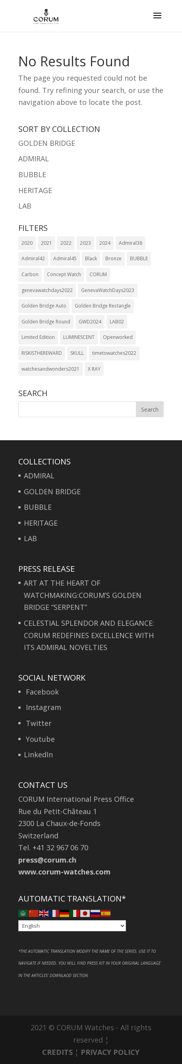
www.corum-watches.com (64, 871)
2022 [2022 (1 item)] (66, 243)
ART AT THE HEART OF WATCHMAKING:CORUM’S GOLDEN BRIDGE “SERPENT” (82, 595)
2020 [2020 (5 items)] (27, 243)
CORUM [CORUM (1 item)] (98, 274)
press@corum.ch (47, 860)
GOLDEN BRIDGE (46, 143)
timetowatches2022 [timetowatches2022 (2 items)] (114, 353)
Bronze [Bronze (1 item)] (113, 258)
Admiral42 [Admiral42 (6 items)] (33, 258)
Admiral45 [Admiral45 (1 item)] (65, 258)
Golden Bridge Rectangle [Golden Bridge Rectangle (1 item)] (103, 305)
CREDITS (57, 1052)
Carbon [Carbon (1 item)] (30, 274)
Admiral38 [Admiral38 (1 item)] (130, 243)
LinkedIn (38, 754)
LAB (24, 206)
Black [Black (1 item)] (91, 258)
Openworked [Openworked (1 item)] (118, 337)
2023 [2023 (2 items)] (85, 243)
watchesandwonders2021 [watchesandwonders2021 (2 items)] (50, 369)
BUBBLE (32, 174)
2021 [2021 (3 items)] (46, 243)
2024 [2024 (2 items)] (104, 243)
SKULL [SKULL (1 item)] (77, 353)
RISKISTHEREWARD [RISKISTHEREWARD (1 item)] (41, 353)
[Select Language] (72, 925)
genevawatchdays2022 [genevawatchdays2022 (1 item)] (47, 290)
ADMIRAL (33, 158)
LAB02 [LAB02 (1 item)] (117, 321)
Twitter (38, 723)
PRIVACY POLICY (110, 1052)
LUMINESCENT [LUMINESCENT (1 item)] (79, 337)
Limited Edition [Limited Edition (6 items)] (38, 337)
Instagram (42, 707)
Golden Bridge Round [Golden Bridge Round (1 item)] (45, 321)
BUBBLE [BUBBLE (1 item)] (139, 258)
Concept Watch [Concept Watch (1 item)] (64, 274)
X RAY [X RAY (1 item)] (94, 369)
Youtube (39, 739)
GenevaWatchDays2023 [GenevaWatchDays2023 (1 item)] (107, 290)
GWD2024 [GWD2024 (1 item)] (90, 321)
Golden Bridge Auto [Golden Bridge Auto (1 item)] (43, 305)
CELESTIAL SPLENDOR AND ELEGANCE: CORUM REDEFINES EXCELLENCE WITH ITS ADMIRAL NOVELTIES (89, 635)
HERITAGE (35, 190)
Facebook (41, 691)
